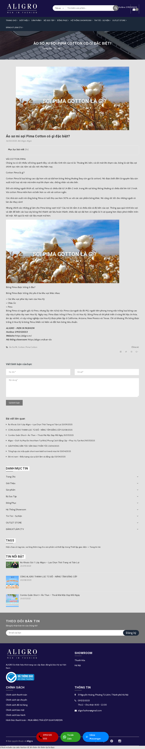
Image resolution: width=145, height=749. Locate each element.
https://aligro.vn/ (23, 335)
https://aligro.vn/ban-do (40, 339)
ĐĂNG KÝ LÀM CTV (14, 27)
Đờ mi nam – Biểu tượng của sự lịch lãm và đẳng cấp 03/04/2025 (37, 456)
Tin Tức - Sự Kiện (102, 20)
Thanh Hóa (80, 660)
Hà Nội (78, 665)
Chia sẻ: (135, 347)
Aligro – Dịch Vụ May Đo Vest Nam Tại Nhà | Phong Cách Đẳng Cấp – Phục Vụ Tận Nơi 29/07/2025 (51, 440)
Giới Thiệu (24, 20)
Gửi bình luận (14, 402)
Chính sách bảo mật (15, 710)
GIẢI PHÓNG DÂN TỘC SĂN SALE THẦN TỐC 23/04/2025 (33, 446)
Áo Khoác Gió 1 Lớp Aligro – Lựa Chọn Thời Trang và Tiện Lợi (49, 562)
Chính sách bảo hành (15, 715)
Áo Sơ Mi (13, 347)
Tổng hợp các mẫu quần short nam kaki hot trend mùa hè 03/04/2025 (39, 451)
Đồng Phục (63, 20)
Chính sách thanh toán (16, 695)
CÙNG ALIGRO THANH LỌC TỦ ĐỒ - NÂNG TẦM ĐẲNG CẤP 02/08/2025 (40, 430)
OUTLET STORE (119, 20)
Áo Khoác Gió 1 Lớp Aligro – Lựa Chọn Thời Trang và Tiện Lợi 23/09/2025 (40, 424)
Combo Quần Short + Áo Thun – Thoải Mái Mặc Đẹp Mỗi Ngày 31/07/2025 (41, 435)
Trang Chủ (11, 20)
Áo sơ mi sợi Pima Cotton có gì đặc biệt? (38, 136)
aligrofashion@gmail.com (90, 710)
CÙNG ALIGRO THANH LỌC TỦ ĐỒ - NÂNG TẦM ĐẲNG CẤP (48, 576)
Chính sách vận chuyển (16, 700)
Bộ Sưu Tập (49, 20)
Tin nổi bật (15, 556)
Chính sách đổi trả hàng (16, 705)
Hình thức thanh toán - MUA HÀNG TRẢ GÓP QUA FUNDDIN (34, 720)
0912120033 (84, 700)
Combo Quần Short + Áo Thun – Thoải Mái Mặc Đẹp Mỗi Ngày (50, 595)
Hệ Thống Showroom (81, 20)
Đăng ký (131, 633)
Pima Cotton (31, 347)
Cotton (21, 347)
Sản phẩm (36, 20)
